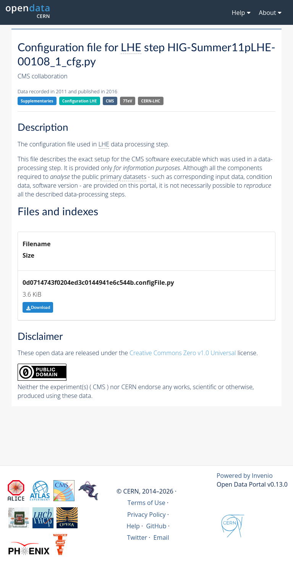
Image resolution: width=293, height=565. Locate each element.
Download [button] (38, 307)
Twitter (137, 537)
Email (161, 537)
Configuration (79, 101)
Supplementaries (37, 101)
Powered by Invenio (245, 475)
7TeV (127, 101)
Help (133, 526)
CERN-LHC (150, 101)
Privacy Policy (146, 514)
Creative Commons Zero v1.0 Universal (183, 353)
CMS (110, 101)
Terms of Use (146, 502)
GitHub (156, 526)
